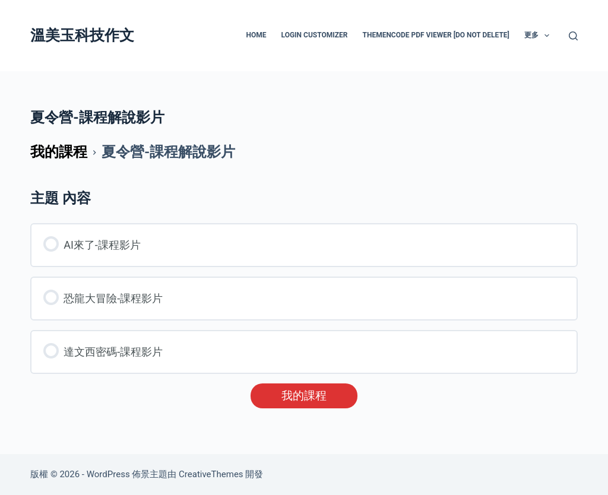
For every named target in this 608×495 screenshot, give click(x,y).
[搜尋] (573, 35)
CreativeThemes (211, 474)
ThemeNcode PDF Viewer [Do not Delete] (435, 35)
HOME (256, 35)
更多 (539, 35)
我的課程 (304, 395)
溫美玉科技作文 (82, 35)
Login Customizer (314, 35)
